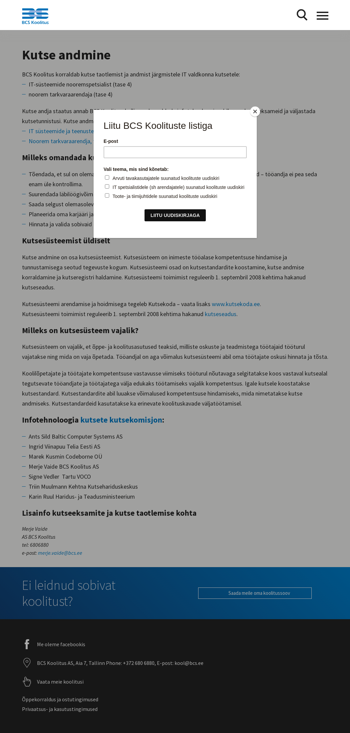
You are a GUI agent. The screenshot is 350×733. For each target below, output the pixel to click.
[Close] (255, 111)
